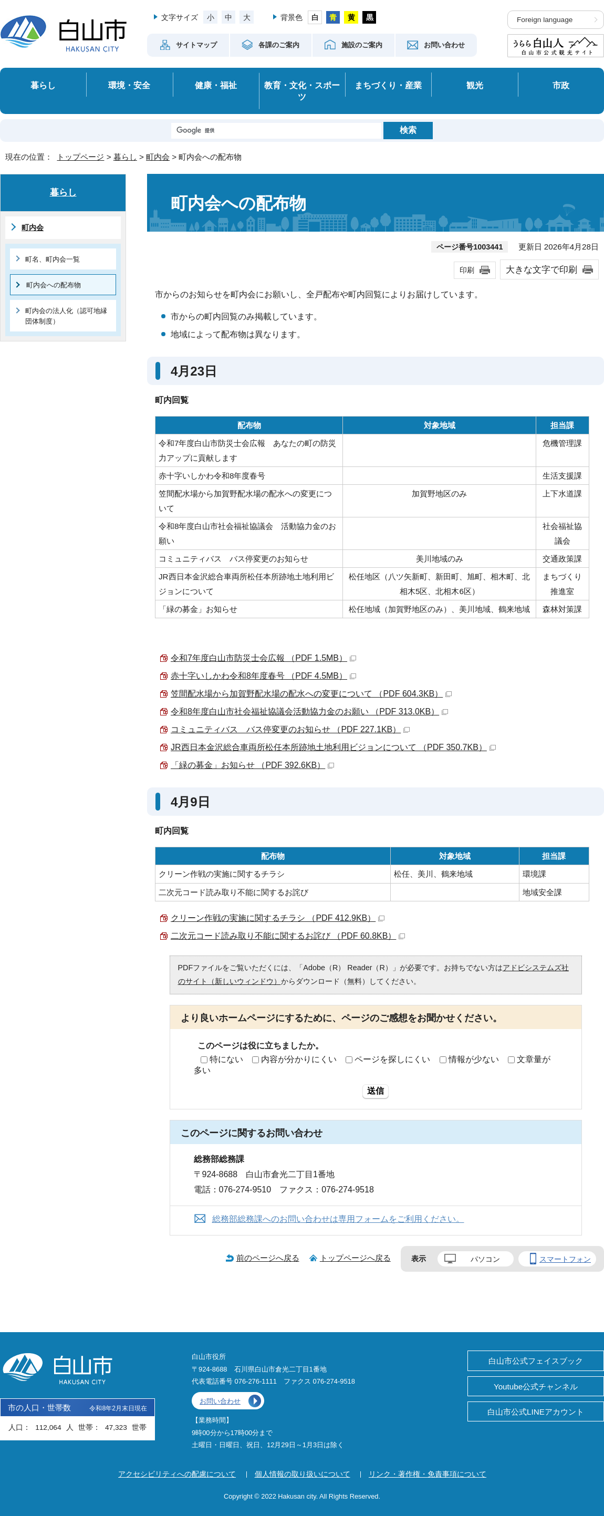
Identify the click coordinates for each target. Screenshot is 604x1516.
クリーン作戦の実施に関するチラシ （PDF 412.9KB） (277, 917)
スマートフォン (565, 1259)
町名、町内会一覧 (52, 259)
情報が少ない (474, 1059)
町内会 (158, 156)
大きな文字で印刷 (541, 269)
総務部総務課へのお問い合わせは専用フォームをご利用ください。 (338, 1218)
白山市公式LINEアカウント (535, 1411)
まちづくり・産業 (388, 85)
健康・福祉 (216, 85)
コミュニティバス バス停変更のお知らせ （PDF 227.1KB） (290, 729)
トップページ (80, 156)
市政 (561, 85)
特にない (226, 1059)
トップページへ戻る (355, 1257)
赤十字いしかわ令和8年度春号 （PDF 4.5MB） (263, 675)
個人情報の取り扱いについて (302, 1474)
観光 (474, 85)
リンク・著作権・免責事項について (427, 1474)
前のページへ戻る (267, 1257)
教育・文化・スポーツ (302, 91)
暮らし (43, 85)
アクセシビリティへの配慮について (177, 1474)
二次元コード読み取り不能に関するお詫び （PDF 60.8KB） (288, 935)
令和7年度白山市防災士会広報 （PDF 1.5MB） (263, 657)
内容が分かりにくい (299, 1059)
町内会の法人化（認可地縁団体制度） (66, 316)
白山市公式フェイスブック (535, 1360)
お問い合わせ (220, 1401)
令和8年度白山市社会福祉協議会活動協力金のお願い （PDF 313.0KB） (309, 711)
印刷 (467, 270)
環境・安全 (129, 85)
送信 (375, 1090)
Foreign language (544, 20)
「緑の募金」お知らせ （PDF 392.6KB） (252, 765)
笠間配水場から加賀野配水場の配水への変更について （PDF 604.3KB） (311, 693)
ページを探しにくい (392, 1059)
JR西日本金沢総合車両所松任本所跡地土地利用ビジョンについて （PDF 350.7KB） (333, 747)
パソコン (485, 1259)
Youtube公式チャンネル (536, 1386)
